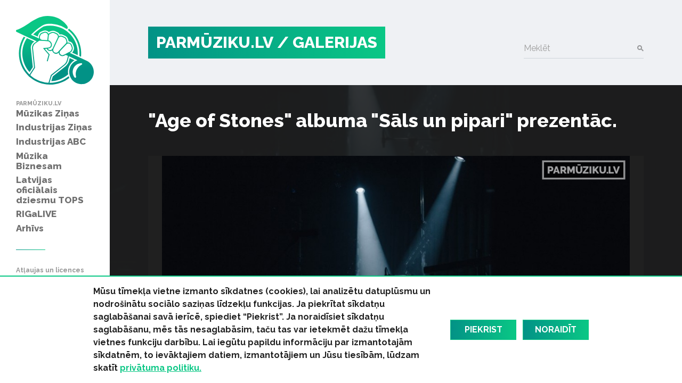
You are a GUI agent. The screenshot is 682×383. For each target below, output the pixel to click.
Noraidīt (556, 329)
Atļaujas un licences (50, 270)
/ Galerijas (327, 42)
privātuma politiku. (160, 368)
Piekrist (483, 329)
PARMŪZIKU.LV (214, 42)
